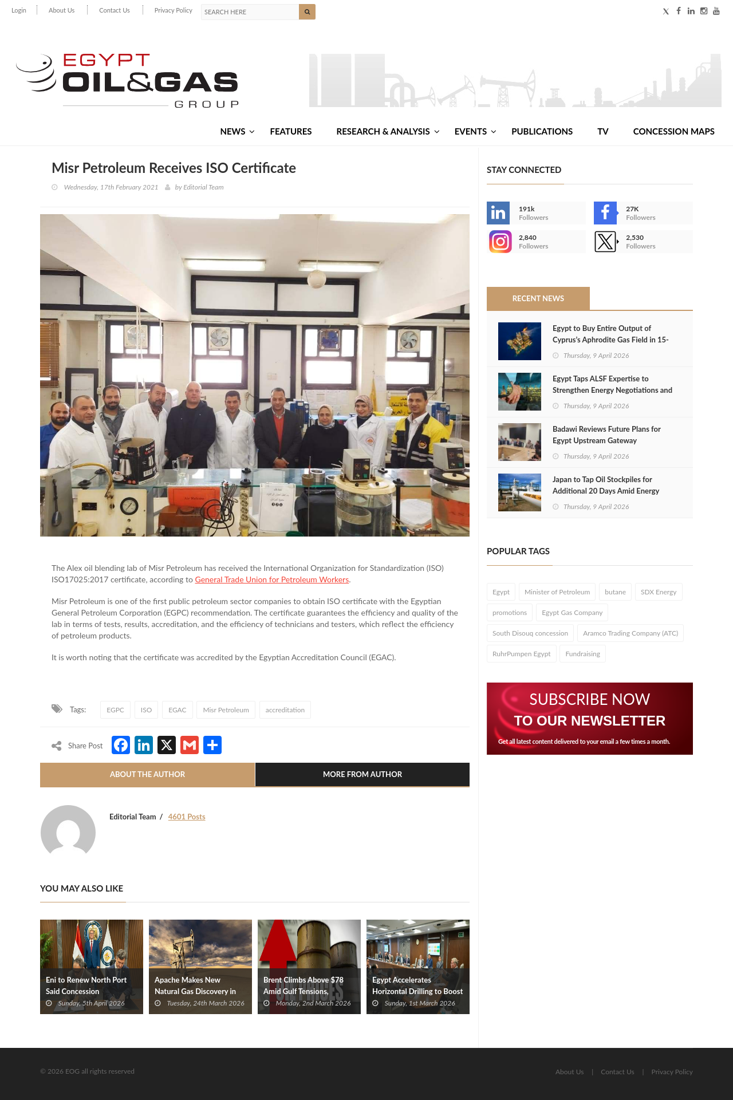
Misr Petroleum (226, 709)
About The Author (147, 774)
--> (498, 241)
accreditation (285, 709)
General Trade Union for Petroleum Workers (272, 579)
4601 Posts (187, 816)
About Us (61, 10)
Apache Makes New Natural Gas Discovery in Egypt (195, 991)
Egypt (501, 592)
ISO (146, 709)
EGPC (115, 709)
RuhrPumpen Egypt (521, 653)
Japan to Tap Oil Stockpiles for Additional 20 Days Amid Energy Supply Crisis (606, 491)
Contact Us (114, 10)
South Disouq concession (530, 633)
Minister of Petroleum (557, 592)
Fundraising (582, 653)
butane (615, 592)
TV (602, 131)
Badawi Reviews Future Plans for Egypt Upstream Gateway (607, 434)
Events (475, 131)
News (237, 131)
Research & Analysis (388, 131)
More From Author (362, 774)
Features (291, 131)
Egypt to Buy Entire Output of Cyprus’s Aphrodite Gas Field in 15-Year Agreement (611, 340)
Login (18, 10)
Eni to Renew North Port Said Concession (86, 985)
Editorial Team (203, 187)
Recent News (538, 298)
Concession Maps (674, 131)
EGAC (177, 709)
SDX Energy (659, 592)
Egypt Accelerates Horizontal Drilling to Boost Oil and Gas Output (417, 991)
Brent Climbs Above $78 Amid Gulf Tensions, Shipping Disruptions (303, 991)
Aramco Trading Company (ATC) (630, 633)
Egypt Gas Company (572, 612)
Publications (542, 131)
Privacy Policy (173, 10)
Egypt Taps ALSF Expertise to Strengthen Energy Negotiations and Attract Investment (612, 390)
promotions (509, 612)
